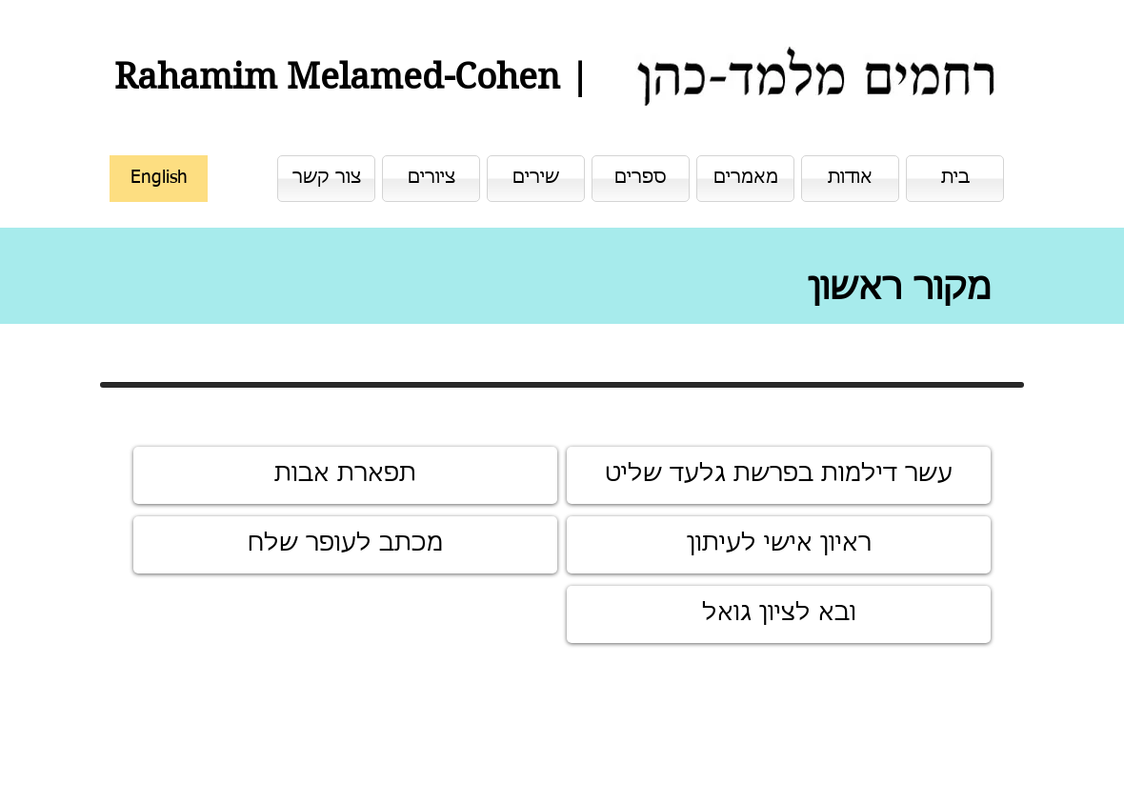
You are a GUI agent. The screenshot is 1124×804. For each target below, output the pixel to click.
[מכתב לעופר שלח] (345, 544)
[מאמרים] (745, 178)
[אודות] (850, 178)
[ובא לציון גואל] (779, 614)
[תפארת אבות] (345, 475)
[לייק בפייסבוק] (915, 762)
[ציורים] (431, 178)
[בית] (955, 178)
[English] (159, 178)
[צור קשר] (326, 178)
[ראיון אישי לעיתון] (779, 544)
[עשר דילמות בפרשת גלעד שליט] (779, 475)
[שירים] (536, 178)
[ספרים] (641, 178)
